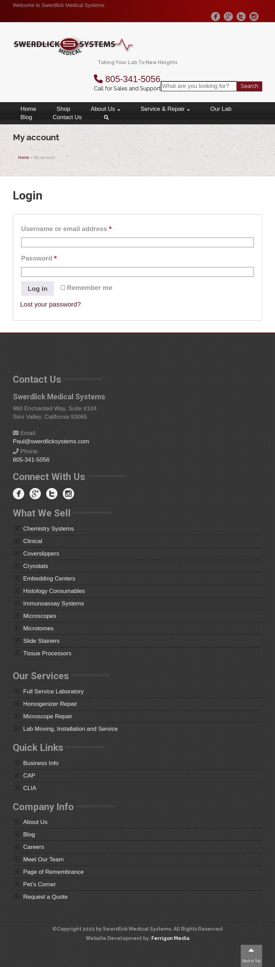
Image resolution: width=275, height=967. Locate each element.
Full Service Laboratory (53, 691)
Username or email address (66, 228)
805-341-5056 (127, 79)
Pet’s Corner (39, 884)
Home (28, 109)
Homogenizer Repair (50, 704)
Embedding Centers (49, 578)
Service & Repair (165, 109)
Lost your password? (50, 304)
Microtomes (38, 628)
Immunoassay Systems (53, 603)
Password (38, 258)
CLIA (29, 788)
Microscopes (39, 616)
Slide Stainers (41, 641)
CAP (29, 775)
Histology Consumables (54, 591)
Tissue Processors (47, 653)
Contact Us (67, 117)
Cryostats (35, 566)
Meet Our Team (43, 859)
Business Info (41, 763)
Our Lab (220, 109)
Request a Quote (45, 897)
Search (249, 86)
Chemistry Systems (48, 528)
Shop (63, 109)
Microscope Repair (47, 716)
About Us (105, 109)
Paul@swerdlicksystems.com (51, 441)
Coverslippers (41, 553)
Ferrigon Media (170, 938)
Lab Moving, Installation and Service (70, 729)
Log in (37, 288)
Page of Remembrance (53, 872)
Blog (26, 117)
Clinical (32, 541)
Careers (33, 847)
